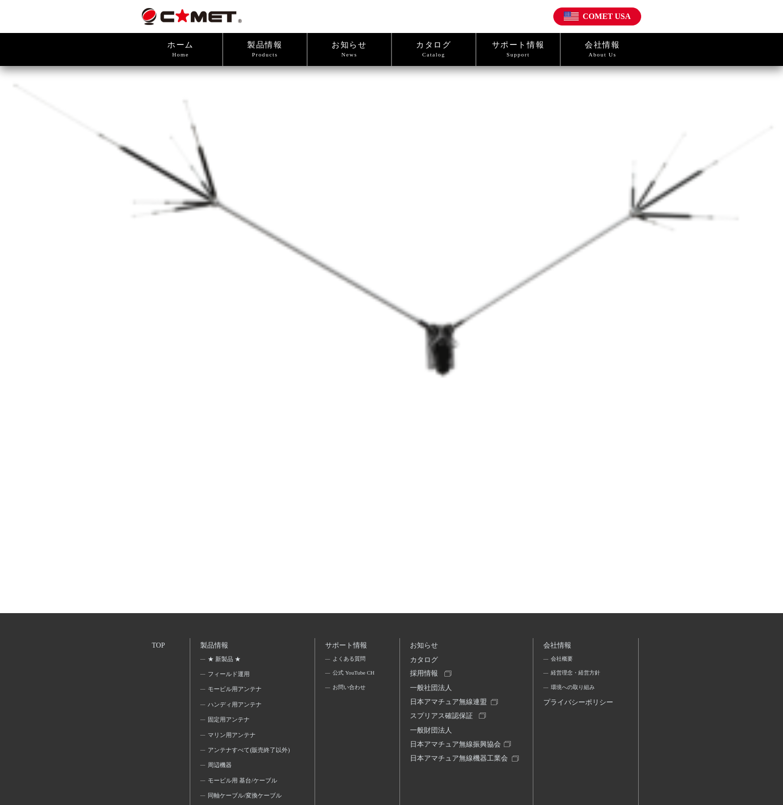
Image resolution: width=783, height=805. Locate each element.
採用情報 (425, 679)
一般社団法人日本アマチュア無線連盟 (449, 702)
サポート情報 (518, 49)
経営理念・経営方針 (577, 676)
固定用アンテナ (230, 722)
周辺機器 (221, 781)
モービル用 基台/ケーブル (243, 796)
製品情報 (265, 49)
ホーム (180, 49)
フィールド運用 (230, 676)
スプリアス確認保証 (442, 725)
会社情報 (602, 49)
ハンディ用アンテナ (236, 707)
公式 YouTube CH (349, 683)
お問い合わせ (350, 705)
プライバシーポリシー (576, 715)
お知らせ (349, 49)
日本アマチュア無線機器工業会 (456, 778)
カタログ (433, 49)
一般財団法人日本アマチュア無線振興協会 (456, 748)
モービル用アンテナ (236, 692)
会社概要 (562, 661)
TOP (159, 646)
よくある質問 (350, 661)
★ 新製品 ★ (225, 661)
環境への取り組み (574, 692)
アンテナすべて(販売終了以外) (246, 759)
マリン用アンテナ (233, 737)
